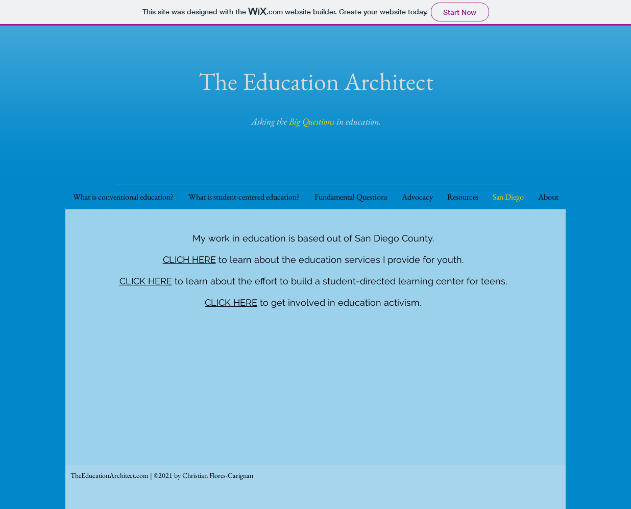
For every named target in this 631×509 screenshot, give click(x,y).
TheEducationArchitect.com (109, 475)
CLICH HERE (189, 259)
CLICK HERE (145, 281)
